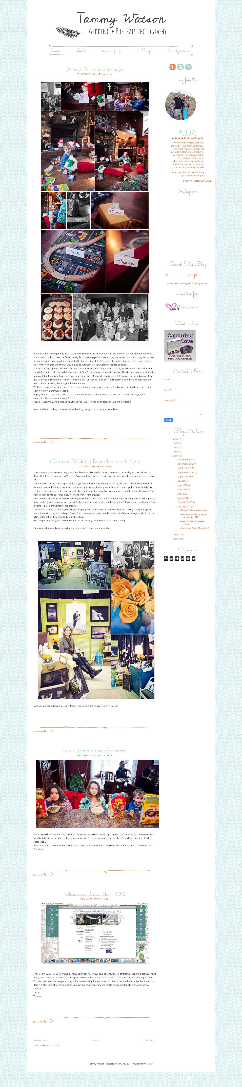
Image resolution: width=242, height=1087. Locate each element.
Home (55, 51)
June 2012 (182, 485)
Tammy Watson (121, 18)
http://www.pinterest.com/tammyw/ (188, 67)
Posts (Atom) (53, 1045)
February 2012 (184, 502)
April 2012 (182, 493)
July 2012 (182, 480)
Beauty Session (179, 51)
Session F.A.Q (111, 51)
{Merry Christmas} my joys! (95, 69)
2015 (175, 443)
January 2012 (184, 506)
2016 (175, 438)
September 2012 (186, 472)
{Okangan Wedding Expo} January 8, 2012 (95, 461)
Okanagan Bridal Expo (112, 977)
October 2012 (184, 468)
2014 (175, 447)
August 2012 (183, 476)
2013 (175, 451)
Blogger (149, 1063)
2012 (175, 455)
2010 (175, 538)
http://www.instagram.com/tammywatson (180, 67)
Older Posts (150, 1040)
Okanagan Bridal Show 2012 (95, 894)
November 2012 (185, 463)
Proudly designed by (176, 1078)
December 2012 (185, 459)
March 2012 (183, 497)
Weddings (144, 51)
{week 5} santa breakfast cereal (95, 751)
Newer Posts (40, 1040)
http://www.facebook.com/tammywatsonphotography (172, 67)
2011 (175, 534)
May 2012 (182, 489)
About (80, 51)
